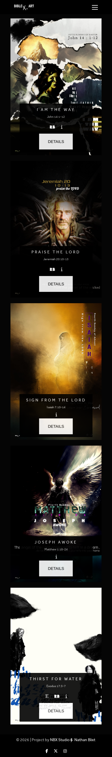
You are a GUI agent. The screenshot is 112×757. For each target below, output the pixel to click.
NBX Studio (60, 739)
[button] (56, 141)
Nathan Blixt (84, 739)
